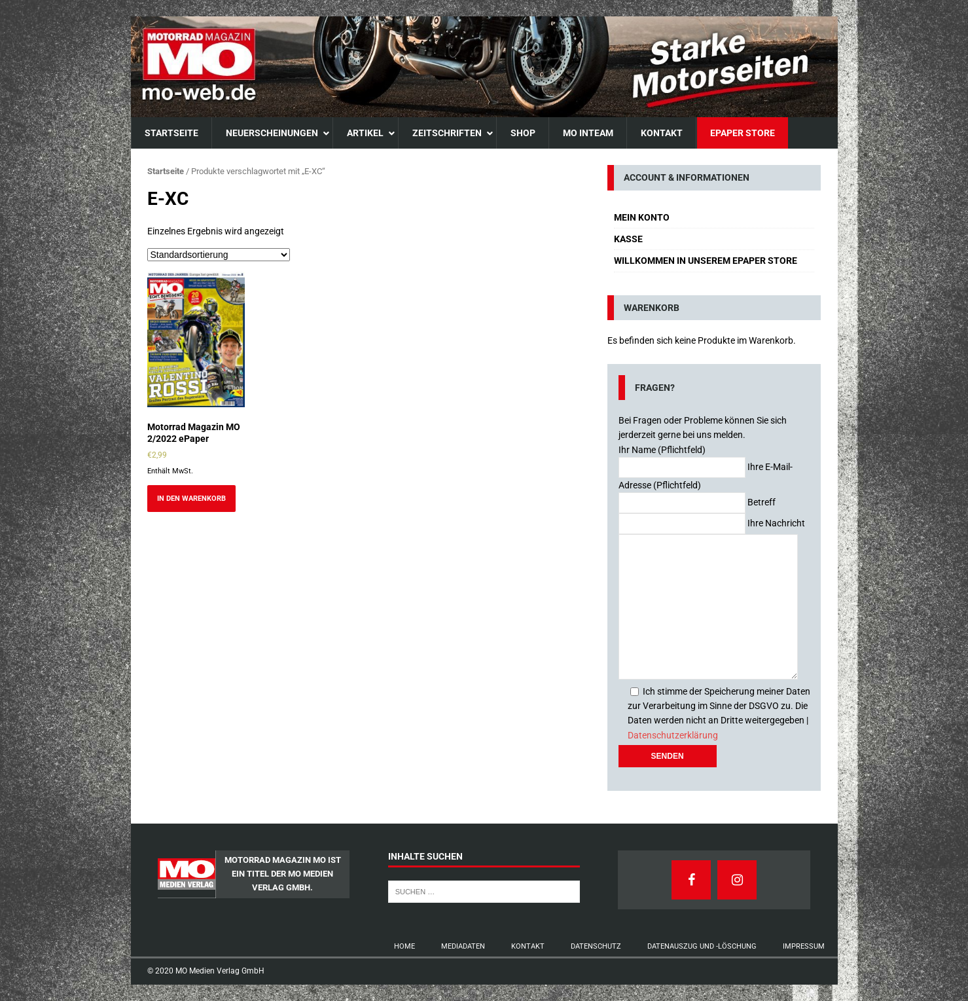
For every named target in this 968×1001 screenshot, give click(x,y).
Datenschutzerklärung (673, 735)
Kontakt (528, 946)
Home (404, 946)
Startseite (165, 171)
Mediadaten (463, 946)
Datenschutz (596, 946)
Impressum (804, 946)
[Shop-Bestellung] (218, 254)
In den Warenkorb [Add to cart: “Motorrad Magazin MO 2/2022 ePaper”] (191, 498)
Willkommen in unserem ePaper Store (705, 260)
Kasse (628, 239)
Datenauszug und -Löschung (702, 946)
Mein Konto (642, 217)
